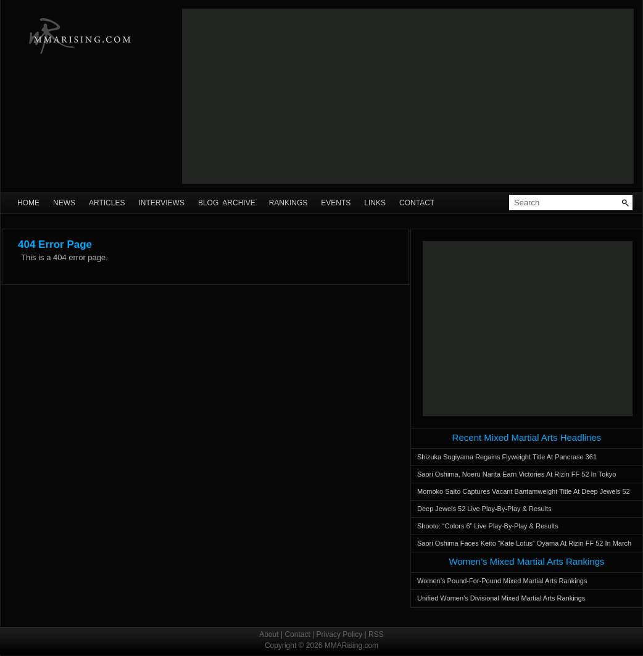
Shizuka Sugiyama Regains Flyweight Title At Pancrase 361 (507, 457)
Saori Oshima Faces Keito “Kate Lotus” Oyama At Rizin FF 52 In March (524, 543)
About (268, 634)
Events (336, 203)
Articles (107, 203)
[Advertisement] (407, 96)
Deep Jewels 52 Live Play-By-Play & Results (484, 508)
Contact (416, 203)
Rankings (288, 203)
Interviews (161, 203)
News (64, 203)
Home (28, 203)
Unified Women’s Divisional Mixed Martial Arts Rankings (501, 598)
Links (375, 203)
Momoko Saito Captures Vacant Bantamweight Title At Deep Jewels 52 (523, 491)
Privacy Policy (340, 634)
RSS (376, 634)
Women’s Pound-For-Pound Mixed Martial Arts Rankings (502, 580)
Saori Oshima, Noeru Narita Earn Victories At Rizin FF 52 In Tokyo (516, 474)
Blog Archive (226, 203)
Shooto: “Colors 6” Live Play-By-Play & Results (487, 526)
